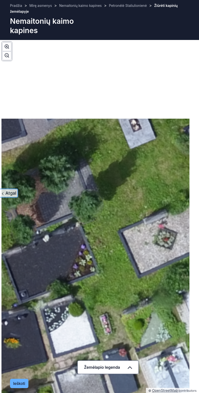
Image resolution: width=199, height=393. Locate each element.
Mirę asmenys (40, 5)
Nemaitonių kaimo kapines (80, 5)
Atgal (10, 193)
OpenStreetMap (165, 390)
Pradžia (16, 5)
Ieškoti (19, 383)
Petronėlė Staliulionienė (128, 5)
